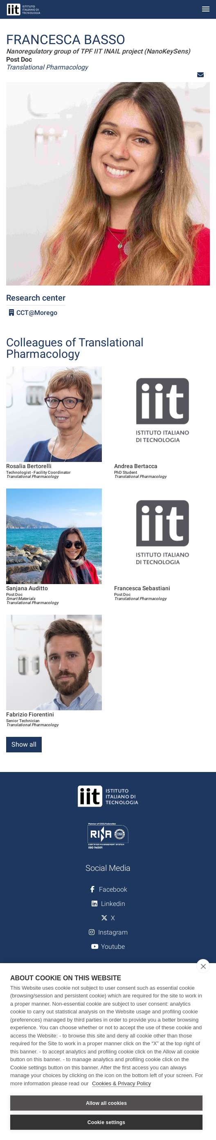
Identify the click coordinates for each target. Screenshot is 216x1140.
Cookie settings (106, 1122)
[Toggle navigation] (206, 9)
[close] (203, 966)
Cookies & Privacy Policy (121, 1083)
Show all (23, 744)
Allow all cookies (106, 1103)
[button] (200, 75)
